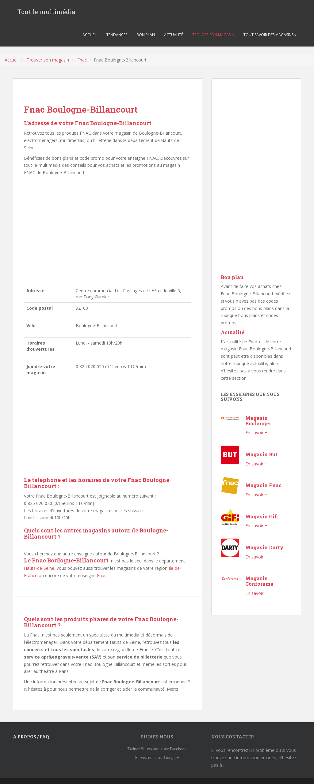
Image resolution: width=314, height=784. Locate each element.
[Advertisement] (107, 229)
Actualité (232, 332)
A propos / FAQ (31, 737)
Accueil (11, 60)
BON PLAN (145, 34)
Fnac (82, 60)
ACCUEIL (89, 34)
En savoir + (256, 432)
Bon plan (232, 277)
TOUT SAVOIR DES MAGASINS (270, 34)
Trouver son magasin (48, 60)
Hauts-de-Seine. (39, 568)
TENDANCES (116, 34)
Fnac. (102, 575)
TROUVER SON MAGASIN (213, 34)
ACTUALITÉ (173, 34)
